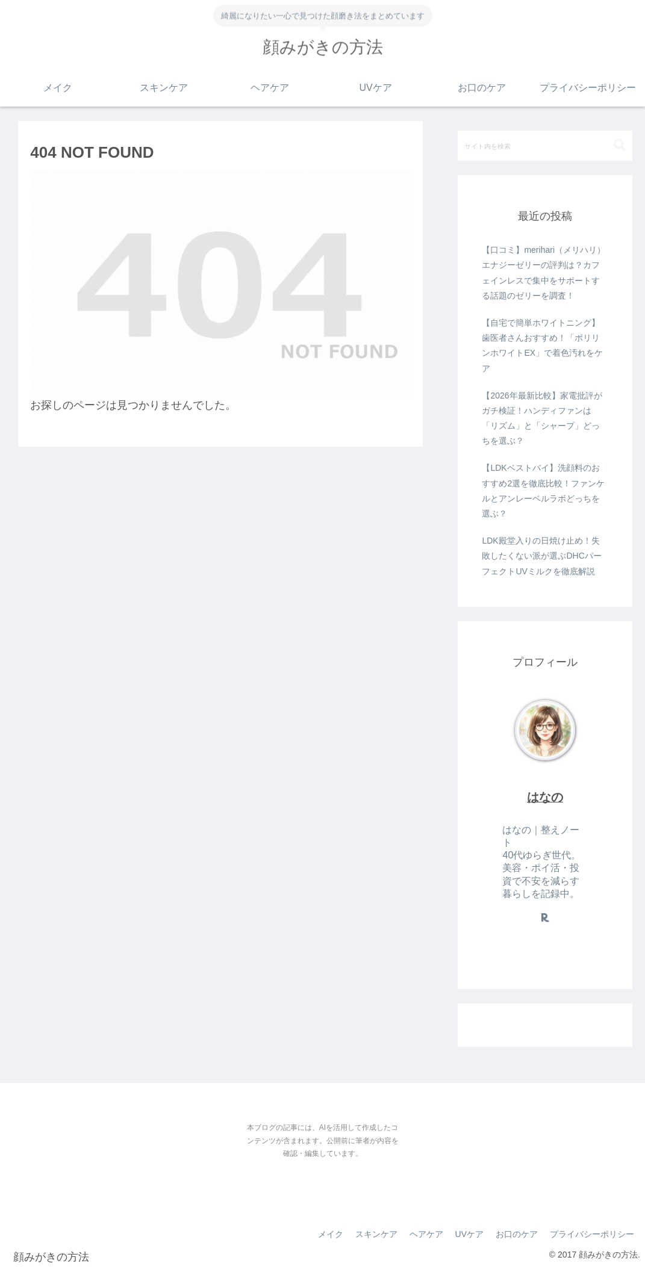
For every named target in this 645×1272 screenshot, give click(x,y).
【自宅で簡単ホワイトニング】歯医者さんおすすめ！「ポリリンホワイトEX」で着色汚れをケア (542, 345)
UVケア (469, 1234)
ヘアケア (426, 1234)
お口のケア (517, 1234)
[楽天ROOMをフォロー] (545, 917)
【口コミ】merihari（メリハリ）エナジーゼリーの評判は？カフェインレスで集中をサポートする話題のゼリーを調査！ (543, 272)
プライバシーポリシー (592, 1234)
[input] (545, 146)
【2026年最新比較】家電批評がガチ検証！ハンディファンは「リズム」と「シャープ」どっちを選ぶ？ (542, 418)
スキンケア (376, 1234)
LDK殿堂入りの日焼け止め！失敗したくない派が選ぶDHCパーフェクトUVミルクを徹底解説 (541, 556)
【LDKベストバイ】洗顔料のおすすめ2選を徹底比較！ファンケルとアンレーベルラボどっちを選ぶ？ (543, 490)
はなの (545, 797)
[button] (620, 145)
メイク (330, 1234)
